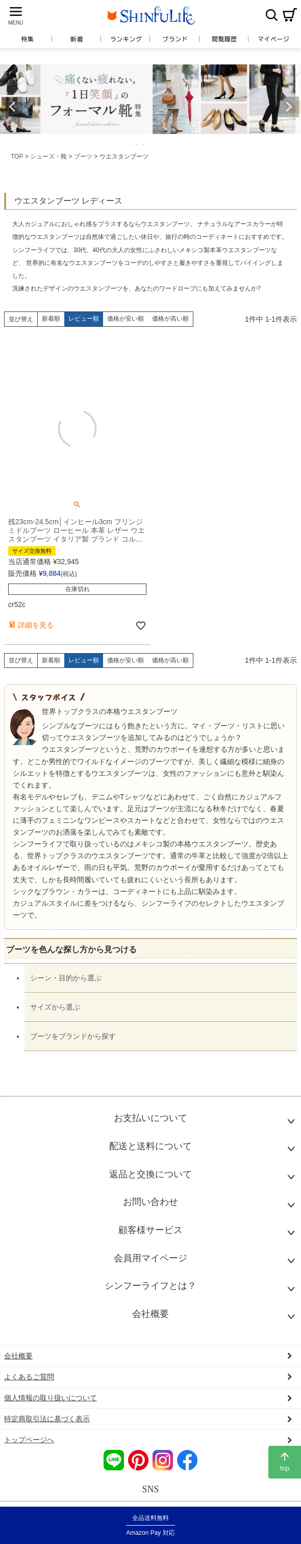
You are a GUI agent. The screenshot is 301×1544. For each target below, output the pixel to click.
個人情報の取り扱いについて (50, 1398)
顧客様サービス (150, 1230)
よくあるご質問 (29, 1377)
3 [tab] (129, 144)
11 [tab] (186, 144)
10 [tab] (179, 144)
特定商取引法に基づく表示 (47, 1419)
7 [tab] (158, 144)
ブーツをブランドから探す (73, 1036)
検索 (271, 15)
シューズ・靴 (48, 156)
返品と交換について (150, 1174)
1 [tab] (115, 144)
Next (289, 107)
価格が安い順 (125, 318)
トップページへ (29, 1440)
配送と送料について (150, 1146)
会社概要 (150, 1314)
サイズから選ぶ (55, 1007)
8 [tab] (165, 144)
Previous (12, 107)
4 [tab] (136, 144)
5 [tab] (143, 144)
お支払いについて (150, 1118)
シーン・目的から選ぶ (66, 978)
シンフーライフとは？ (150, 1286)
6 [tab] (151, 144)
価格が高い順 (170, 318)
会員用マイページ (150, 1258)
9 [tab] (172, 144)
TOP (17, 156)
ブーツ (83, 156)
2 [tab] (122, 144)
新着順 (51, 318)
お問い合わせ (150, 1202)
